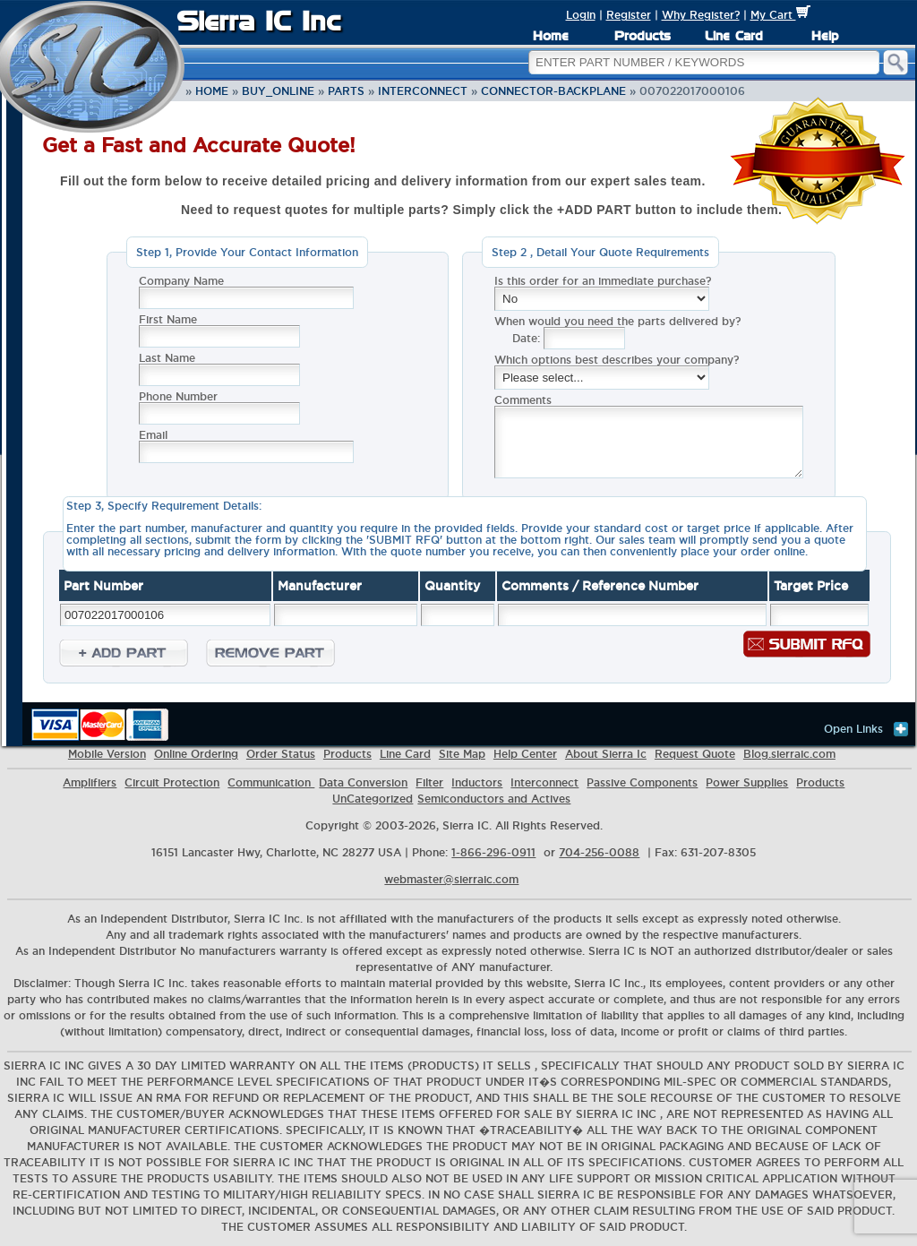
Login (581, 15)
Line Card (734, 36)
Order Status (280, 754)
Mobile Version (107, 754)
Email (153, 435)
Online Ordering (196, 754)
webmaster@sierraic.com (451, 879)
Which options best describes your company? (616, 359)
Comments (523, 400)
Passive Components (642, 782)
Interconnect (422, 91)
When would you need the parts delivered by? (617, 321)
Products (642, 36)
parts (346, 91)
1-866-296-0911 (493, 852)
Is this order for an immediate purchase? (602, 281)
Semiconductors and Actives (493, 798)
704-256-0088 (599, 852)
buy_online (278, 91)
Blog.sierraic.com (789, 754)
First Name (168, 319)
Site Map (462, 754)
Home (551, 36)
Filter (429, 782)
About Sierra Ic (606, 754)
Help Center (525, 754)
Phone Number (178, 396)
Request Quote (695, 754)
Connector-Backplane (553, 91)
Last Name (167, 358)
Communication (270, 782)
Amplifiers (89, 782)
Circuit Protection (171, 782)
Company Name (181, 281)
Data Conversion (363, 782)
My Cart (780, 15)
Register (628, 15)
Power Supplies (747, 782)
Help (824, 36)
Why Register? (701, 15)
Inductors (476, 782)
